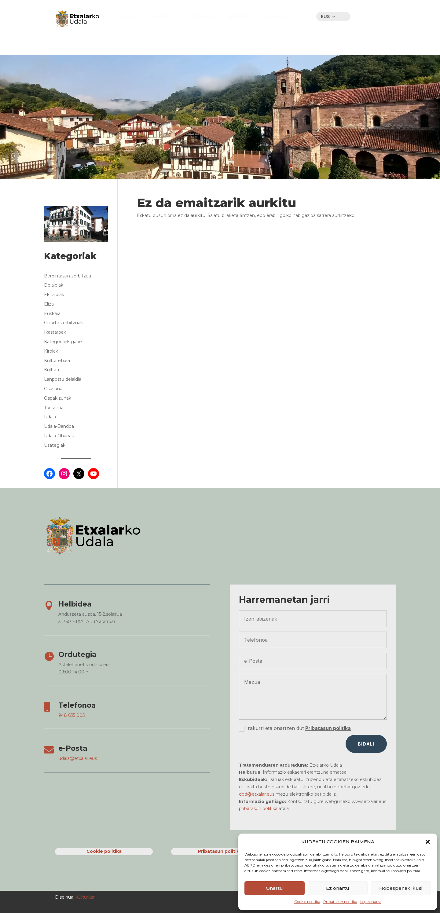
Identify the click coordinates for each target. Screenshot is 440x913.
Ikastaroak (55, 332)
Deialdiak (53, 285)
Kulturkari (85, 897)
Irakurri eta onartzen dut (295, 728)
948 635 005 (71, 715)
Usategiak (54, 445)
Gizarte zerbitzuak (63, 322)
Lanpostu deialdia (62, 379)
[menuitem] (130, 16)
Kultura (51, 369)
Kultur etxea (57, 360)
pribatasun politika (258, 808)
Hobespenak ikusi (400, 888)
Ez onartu (337, 888)
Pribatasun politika (340, 901)
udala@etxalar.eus (77, 758)
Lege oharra (370, 901)
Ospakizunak (57, 398)
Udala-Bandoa (59, 426)
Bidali (366, 743)
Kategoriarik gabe (63, 341)
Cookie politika (307, 901)
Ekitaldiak (54, 294)
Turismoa (54, 407)
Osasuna (53, 388)
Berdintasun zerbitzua (67, 276)
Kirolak (51, 351)
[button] (428, 842)
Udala (50, 417)
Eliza (49, 304)
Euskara (52, 313)
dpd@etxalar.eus (256, 794)
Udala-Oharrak (59, 435)
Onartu (274, 888)
